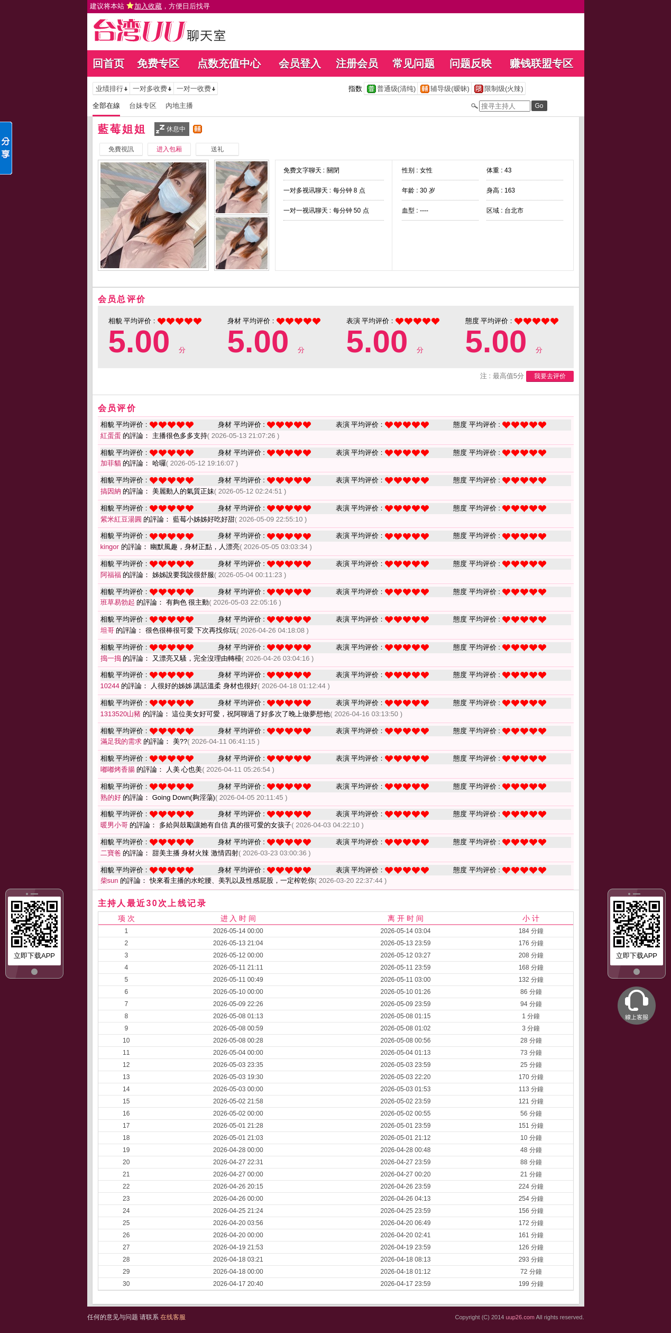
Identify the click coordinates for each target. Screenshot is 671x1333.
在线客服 (173, 1317)
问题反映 (470, 63)
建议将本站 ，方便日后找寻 (150, 6)
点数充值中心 (229, 63)
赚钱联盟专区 (541, 63)
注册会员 (357, 63)
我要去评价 (550, 376)
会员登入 (300, 63)
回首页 (108, 63)
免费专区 (158, 63)
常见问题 (413, 63)
